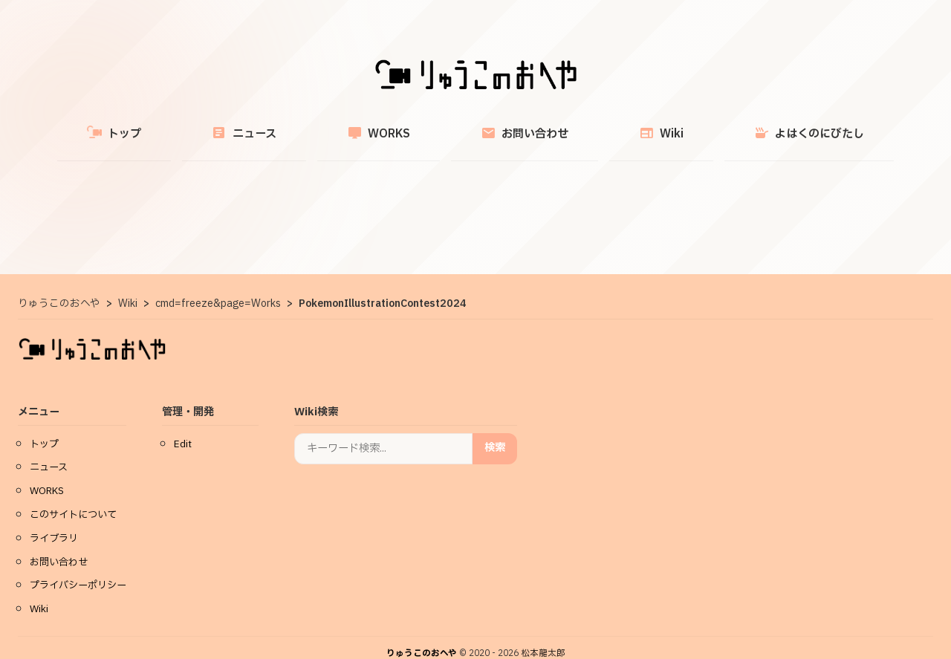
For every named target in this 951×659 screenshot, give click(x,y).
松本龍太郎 (543, 636)
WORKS (392, 125)
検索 (494, 430)
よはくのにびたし (738, 125)
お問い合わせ (510, 125)
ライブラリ (54, 521)
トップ (185, 125)
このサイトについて (73, 497)
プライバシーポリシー (78, 568)
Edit (183, 427)
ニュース (286, 125)
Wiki (619, 125)
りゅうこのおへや (421, 636)
